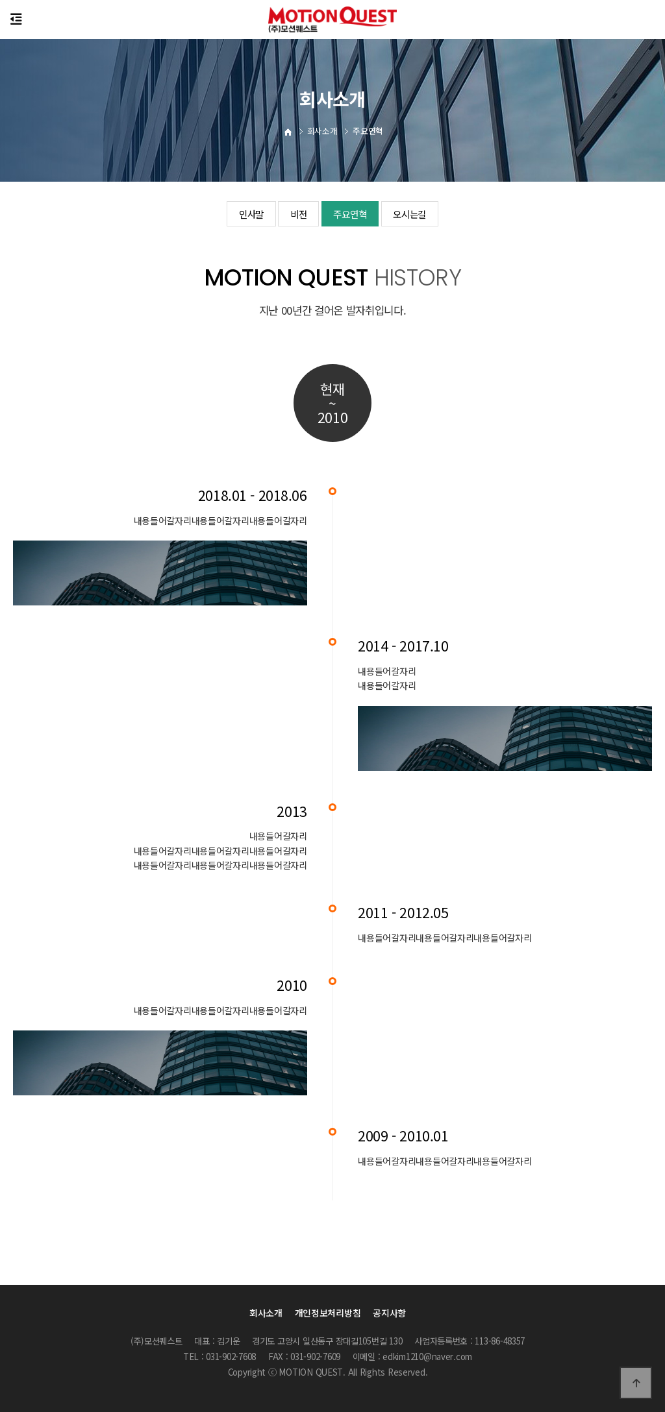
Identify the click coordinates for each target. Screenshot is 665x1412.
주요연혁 (352, 214)
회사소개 (265, 1312)
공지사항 (389, 1312)
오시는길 (417, 214)
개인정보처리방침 (328, 1312)
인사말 (243, 214)
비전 (295, 214)
